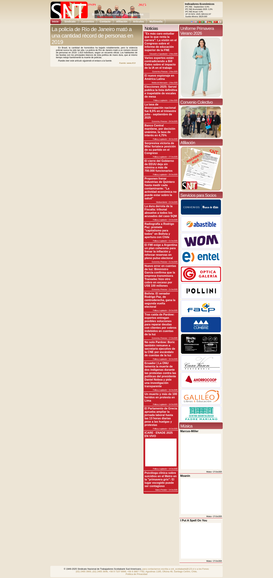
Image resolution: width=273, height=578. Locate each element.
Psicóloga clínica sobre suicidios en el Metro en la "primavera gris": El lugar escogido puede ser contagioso (161, 479)
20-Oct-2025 (173, 310)
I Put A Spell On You (193, 520)
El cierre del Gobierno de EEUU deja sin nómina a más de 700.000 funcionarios (159, 165)
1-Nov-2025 (173, 100)
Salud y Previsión (161, 490)
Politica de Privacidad (136, 574)
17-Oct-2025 (173, 338)
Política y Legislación (160, 100)
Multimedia (156, 21)
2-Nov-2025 (173, 54)
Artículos (138, 21)
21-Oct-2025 (173, 241)
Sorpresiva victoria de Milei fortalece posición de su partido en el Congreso (160, 148)
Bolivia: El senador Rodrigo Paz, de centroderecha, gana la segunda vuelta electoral (160, 300)
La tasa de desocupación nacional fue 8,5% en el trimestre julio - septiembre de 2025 (160, 111)
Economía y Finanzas (159, 71)
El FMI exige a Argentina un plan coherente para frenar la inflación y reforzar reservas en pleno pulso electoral (161, 251)
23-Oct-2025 (173, 202)
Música (208, 472)
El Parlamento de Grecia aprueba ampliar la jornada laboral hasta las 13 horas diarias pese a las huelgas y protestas (161, 416)
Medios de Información (159, 83)
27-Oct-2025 (173, 157)
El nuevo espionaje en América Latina (159, 77)
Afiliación (121, 21)
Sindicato (70, 21)
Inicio (55, 21)
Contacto (105, 21)
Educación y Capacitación (158, 54)
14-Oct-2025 (173, 469)
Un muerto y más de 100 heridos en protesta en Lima (161, 397)
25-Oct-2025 (173, 174)
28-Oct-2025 (173, 139)
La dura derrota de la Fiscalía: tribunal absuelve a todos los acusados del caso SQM (161, 211)
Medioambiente (161, 202)
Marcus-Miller (189, 431)
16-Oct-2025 (173, 359)
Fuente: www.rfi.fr (127, 63)
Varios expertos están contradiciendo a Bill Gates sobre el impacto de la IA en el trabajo (160, 62)
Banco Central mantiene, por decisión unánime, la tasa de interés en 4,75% (160, 130)
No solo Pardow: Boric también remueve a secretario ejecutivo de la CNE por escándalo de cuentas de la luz (160, 348)
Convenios (87, 21)
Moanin (185, 475)
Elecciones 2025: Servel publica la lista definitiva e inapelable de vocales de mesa (161, 91)
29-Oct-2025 (173, 121)
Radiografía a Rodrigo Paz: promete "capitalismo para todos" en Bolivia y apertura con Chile (159, 230)
